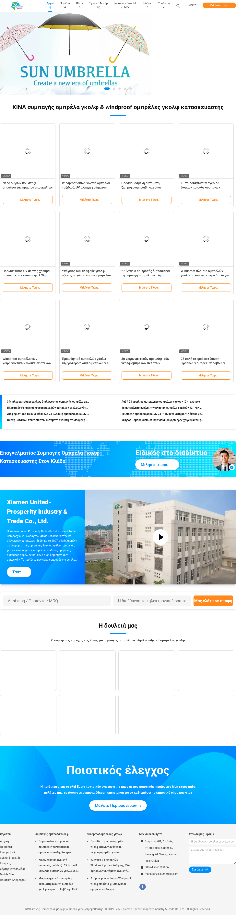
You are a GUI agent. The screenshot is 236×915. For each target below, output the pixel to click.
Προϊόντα (6, 846)
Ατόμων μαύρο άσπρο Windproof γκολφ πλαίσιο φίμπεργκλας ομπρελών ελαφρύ (110, 884)
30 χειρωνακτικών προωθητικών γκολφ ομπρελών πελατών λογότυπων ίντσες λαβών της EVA (146, 363)
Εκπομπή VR (7, 852)
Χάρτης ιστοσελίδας (12, 868)
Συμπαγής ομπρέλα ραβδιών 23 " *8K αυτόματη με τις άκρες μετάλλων (163, 414)
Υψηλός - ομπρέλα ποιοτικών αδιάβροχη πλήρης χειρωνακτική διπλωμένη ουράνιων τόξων (163, 420)
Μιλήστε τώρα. (219, 5)
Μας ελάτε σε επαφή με (213, 602)
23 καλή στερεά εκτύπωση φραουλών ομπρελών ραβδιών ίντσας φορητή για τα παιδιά (203, 363)
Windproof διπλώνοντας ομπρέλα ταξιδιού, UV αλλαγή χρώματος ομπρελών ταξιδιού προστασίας (86, 187)
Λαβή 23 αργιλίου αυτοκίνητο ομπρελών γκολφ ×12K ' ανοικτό (161, 402)
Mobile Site (7, 874)
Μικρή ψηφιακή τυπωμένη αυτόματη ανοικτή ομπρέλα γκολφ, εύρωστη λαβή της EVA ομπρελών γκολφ (58, 884)
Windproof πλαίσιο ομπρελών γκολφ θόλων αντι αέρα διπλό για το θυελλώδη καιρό (205, 275)
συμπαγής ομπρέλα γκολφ (52, 834)
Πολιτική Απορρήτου (13, 880)
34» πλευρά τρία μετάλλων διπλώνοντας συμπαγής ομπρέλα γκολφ (48, 402)
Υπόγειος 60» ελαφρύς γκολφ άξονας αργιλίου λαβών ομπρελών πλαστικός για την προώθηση (87, 275)
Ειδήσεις (5, 863)
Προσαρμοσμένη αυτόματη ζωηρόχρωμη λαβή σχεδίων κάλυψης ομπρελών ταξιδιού (142, 187)
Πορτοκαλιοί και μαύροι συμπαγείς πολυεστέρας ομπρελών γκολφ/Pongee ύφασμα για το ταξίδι (55, 847)
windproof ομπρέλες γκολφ (104, 834)
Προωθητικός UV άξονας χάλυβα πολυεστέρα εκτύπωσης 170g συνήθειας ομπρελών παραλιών (26, 275)
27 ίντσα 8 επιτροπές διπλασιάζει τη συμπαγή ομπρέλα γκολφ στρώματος (145, 275)
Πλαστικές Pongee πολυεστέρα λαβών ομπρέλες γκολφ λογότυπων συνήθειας (48, 408)
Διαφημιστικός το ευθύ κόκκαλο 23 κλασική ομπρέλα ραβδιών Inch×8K (48, 414)
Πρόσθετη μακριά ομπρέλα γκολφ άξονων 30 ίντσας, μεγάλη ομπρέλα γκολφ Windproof (107, 847)
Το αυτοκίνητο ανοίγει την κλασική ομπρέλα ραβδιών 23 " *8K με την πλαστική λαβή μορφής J (163, 408)
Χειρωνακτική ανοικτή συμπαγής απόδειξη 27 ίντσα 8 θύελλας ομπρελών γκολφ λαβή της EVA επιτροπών (59, 866)
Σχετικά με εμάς (10, 857)
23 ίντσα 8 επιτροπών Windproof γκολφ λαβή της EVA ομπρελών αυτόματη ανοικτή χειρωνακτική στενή (110, 866)
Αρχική (4, 841)
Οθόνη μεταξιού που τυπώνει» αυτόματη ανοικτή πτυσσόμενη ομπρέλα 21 (48, 420)
